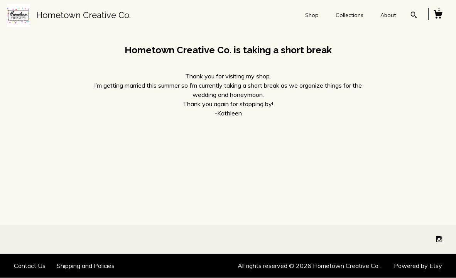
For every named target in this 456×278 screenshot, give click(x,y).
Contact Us (30, 266)
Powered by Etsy (418, 266)
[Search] (414, 16)
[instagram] (439, 239)
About (388, 15)
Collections (349, 15)
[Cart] (438, 15)
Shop (312, 15)
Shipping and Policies (86, 266)
